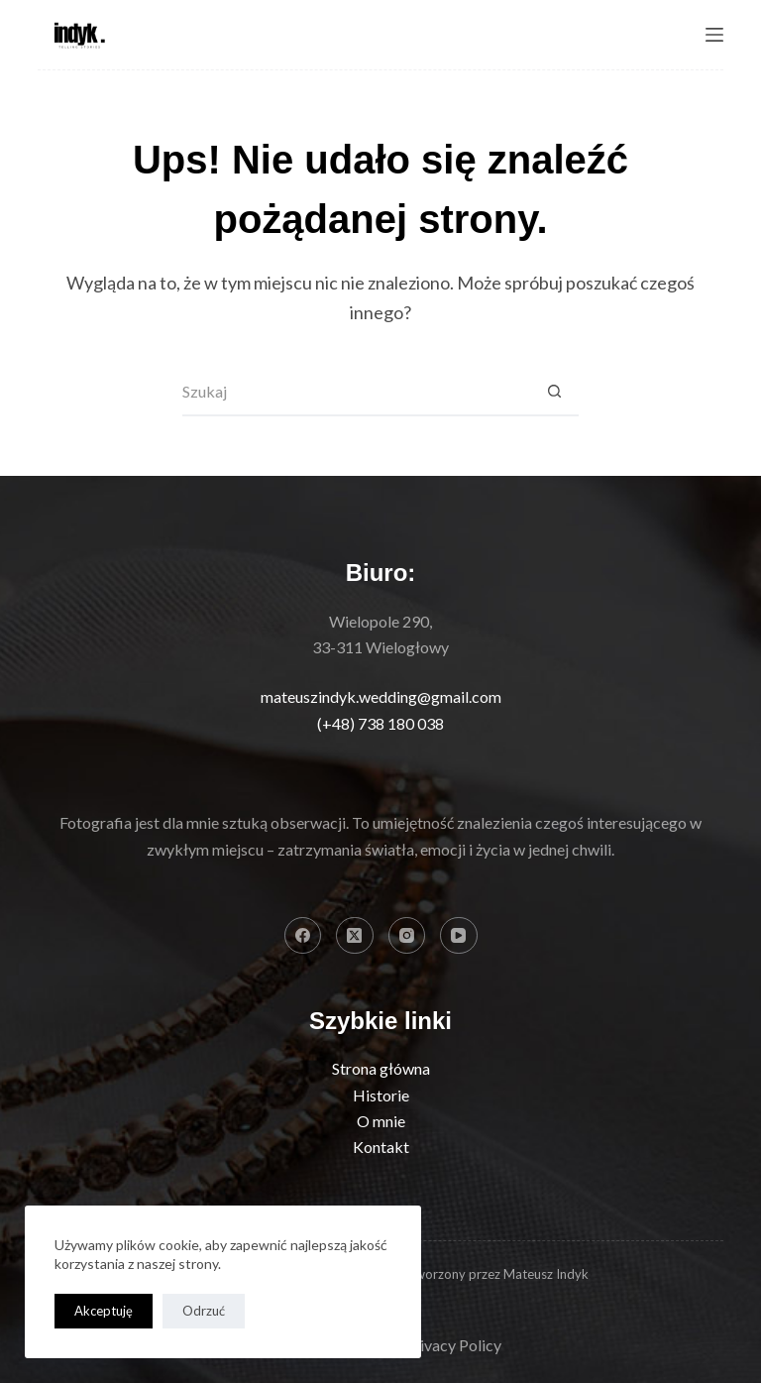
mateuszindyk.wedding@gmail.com (381, 696)
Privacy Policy (452, 1344)
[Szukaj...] (355, 391)
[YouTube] (459, 936)
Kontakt (381, 1146)
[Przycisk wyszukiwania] (554, 391)
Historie (381, 1095)
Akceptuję (103, 1311)
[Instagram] (407, 936)
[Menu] (714, 35)
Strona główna (381, 1068)
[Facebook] (303, 936)
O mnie (381, 1120)
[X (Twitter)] (355, 936)
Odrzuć (203, 1311)
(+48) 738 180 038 (380, 723)
